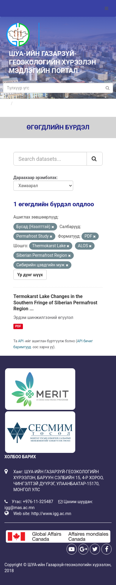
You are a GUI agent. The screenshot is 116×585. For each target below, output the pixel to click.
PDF (18, 326)
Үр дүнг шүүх (30, 274)
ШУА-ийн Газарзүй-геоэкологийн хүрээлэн (69, 564)
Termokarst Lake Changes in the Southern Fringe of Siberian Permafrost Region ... (55, 303)
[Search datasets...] (50, 159)
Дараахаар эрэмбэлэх (35, 177)
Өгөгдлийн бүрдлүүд (35, 103)
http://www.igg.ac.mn (51, 513)
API (21, 341)
